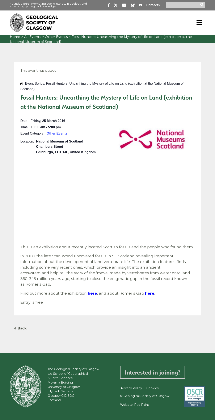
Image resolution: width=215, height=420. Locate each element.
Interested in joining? (152, 372)
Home (15, 37)
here (92, 293)
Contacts (153, 5)
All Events (32, 37)
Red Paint (141, 405)
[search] (202, 5)
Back (22, 328)
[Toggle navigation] (199, 22)
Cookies (152, 388)
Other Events (56, 37)
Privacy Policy (131, 388)
